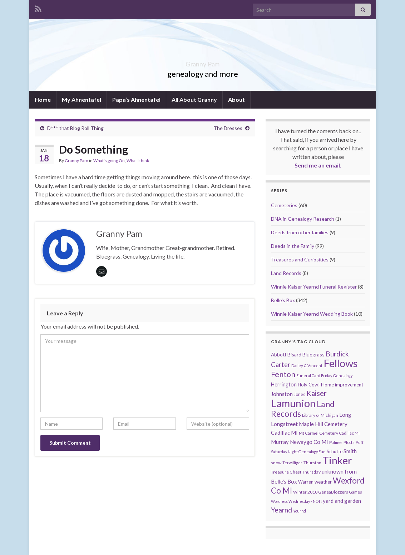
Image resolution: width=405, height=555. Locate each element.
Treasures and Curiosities (300, 259)
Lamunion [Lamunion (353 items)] (293, 403)
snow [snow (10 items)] (276, 462)
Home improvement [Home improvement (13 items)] (342, 385)
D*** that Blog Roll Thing (75, 128)
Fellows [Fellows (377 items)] (340, 363)
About (236, 99)
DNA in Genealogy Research (302, 219)
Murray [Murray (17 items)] (280, 442)
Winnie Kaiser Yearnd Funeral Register (314, 287)
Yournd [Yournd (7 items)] (299, 511)
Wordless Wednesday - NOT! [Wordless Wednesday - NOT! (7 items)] (296, 501)
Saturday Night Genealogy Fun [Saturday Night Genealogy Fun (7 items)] (298, 451)
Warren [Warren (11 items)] (305, 482)
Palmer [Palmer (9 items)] (335, 442)
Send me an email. (318, 165)
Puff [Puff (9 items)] (360, 442)
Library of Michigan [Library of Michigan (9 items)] (320, 415)
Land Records (286, 273)
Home (43, 99)
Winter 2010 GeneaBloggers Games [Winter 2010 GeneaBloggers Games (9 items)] (327, 492)
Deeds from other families (300, 232)
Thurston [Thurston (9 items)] (312, 462)
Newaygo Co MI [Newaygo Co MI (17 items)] (309, 442)
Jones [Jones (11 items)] (299, 394)
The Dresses (227, 128)
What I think (138, 160)
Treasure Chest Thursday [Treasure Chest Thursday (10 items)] (296, 472)
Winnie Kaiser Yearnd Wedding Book (312, 314)
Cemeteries (284, 205)
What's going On (109, 160)
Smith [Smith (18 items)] (350, 451)
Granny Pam (202, 62)
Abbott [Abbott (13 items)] (278, 355)
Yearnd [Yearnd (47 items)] (281, 510)
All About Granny (194, 99)
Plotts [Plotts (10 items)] (349, 442)
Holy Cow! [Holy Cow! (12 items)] (309, 385)
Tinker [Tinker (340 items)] (337, 460)
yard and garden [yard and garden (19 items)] (342, 501)
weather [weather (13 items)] (323, 482)
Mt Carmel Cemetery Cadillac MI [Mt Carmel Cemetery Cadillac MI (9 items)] (329, 433)
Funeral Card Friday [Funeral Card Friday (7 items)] (314, 375)
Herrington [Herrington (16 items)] (284, 384)
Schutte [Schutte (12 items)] (334, 451)
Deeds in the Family (292, 246)
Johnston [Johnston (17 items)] (282, 394)
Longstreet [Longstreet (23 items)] (284, 423)
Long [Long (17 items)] (345, 415)
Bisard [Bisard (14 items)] (294, 354)
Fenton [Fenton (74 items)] (283, 374)
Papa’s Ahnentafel (136, 99)
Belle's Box (283, 300)
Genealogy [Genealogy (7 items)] (342, 375)
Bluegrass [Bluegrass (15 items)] (313, 354)
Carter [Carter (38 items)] (280, 365)
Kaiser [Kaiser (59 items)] (316, 393)
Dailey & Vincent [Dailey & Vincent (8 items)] (306, 365)
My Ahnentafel (81, 99)
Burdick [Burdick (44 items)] (337, 354)
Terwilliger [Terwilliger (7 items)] (292, 462)
